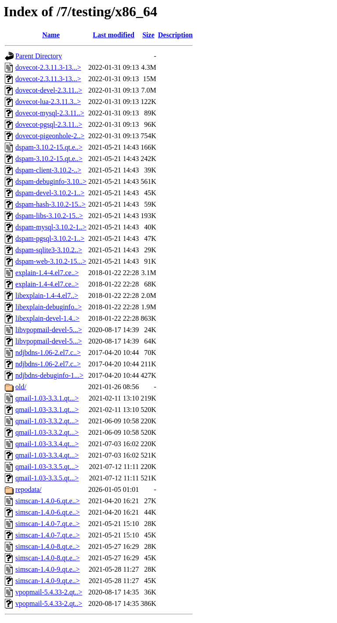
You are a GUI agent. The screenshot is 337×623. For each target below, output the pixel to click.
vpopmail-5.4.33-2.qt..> (48, 592)
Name (51, 35)
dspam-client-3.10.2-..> (48, 170)
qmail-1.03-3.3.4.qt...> (47, 444)
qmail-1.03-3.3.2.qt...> (47, 421)
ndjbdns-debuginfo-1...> (49, 375)
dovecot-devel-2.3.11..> (48, 90)
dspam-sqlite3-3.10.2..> (48, 250)
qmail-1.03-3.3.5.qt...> (47, 466)
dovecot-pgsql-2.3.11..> (48, 124)
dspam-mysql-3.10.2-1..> (50, 227)
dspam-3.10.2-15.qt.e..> (48, 147)
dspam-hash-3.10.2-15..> (50, 204)
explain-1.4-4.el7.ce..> (47, 272)
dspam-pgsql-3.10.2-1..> (49, 238)
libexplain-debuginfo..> (48, 307)
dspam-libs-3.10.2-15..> (49, 215)
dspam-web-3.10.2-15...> (50, 261)
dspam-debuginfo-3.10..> (50, 181)
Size (148, 35)
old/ (20, 386)
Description (175, 35)
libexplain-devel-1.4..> (47, 318)
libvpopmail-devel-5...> (48, 329)
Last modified (114, 35)
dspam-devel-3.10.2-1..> (49, 193)
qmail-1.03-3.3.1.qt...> (47, 398)
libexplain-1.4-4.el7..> (46, 295)
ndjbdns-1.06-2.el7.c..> (48, 352)
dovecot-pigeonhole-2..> (49, 136)
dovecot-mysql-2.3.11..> (49, 113)
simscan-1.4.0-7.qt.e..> (47, 523)
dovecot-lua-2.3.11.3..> (48, 101)
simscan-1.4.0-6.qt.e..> (47, 501)
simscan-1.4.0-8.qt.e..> (47, 546)
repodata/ (28, 489)
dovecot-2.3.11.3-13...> (48, 67)
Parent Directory (38, 56)
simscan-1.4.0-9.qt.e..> (47, 569)
